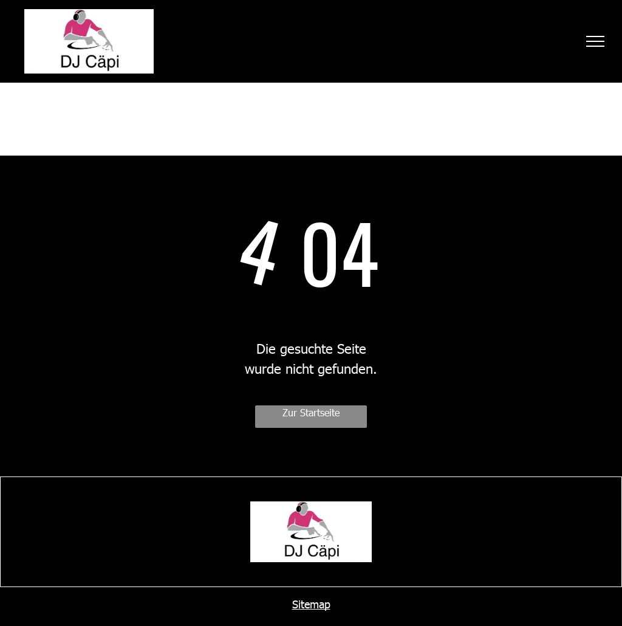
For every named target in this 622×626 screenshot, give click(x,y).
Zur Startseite (311, 412)
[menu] (595, 41)
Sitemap (311, 604)
